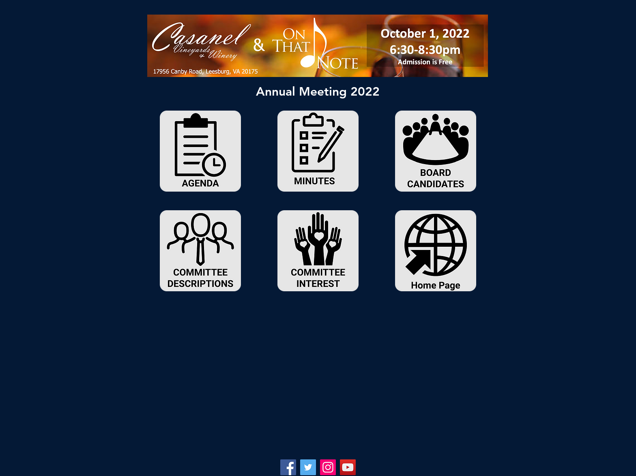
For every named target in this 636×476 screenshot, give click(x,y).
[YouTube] (348, 467)
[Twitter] (308, 467)
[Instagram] (328, 467)
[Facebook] (288, 467)
